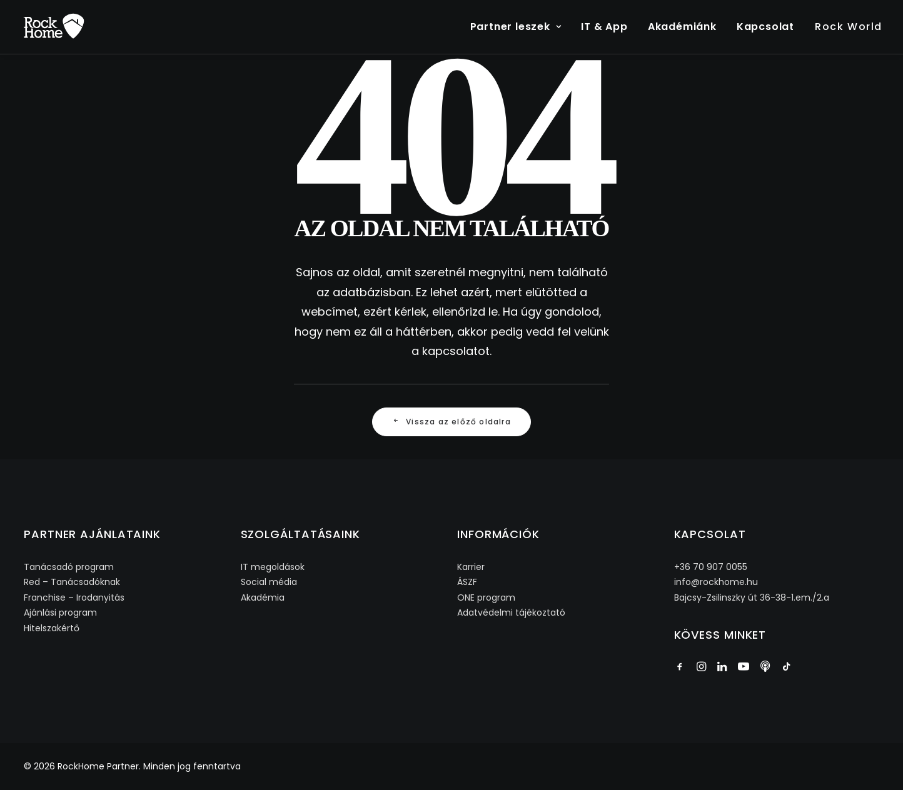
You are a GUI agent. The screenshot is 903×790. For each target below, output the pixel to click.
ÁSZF (467, 582)
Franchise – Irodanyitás (74, 597)
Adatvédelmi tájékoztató (511, 612)
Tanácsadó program (69, 567)
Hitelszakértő (51, 628)
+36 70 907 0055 (710, 567)
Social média (269, 582)
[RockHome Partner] (54, 26)
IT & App (604, 26)
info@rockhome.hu (716, 582)
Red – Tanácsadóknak (72, 582)
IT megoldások (273, 567)
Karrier (471, 567)
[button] (679, 668)
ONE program (486, 597)
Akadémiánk (682, 26)
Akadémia (263, 597)
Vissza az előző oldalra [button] (451, 421)
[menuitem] (520, 27)
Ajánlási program (60, 612)
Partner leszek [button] (516, 26)
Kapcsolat (765, 26)
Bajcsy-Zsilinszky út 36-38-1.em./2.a (751, 597)
